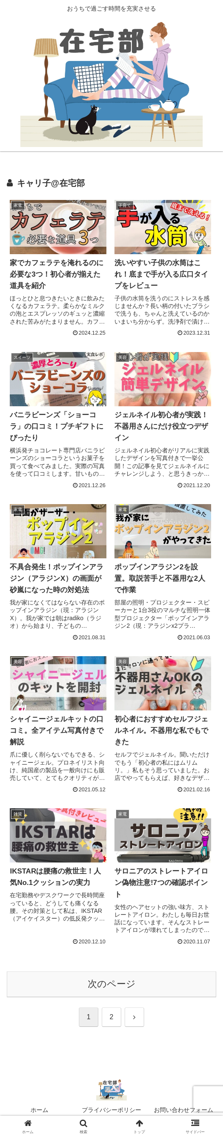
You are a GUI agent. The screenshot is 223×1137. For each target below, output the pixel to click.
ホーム (39, 1109)
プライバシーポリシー (111, 1109)
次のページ (112, 984)
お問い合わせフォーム (183, 1109)
